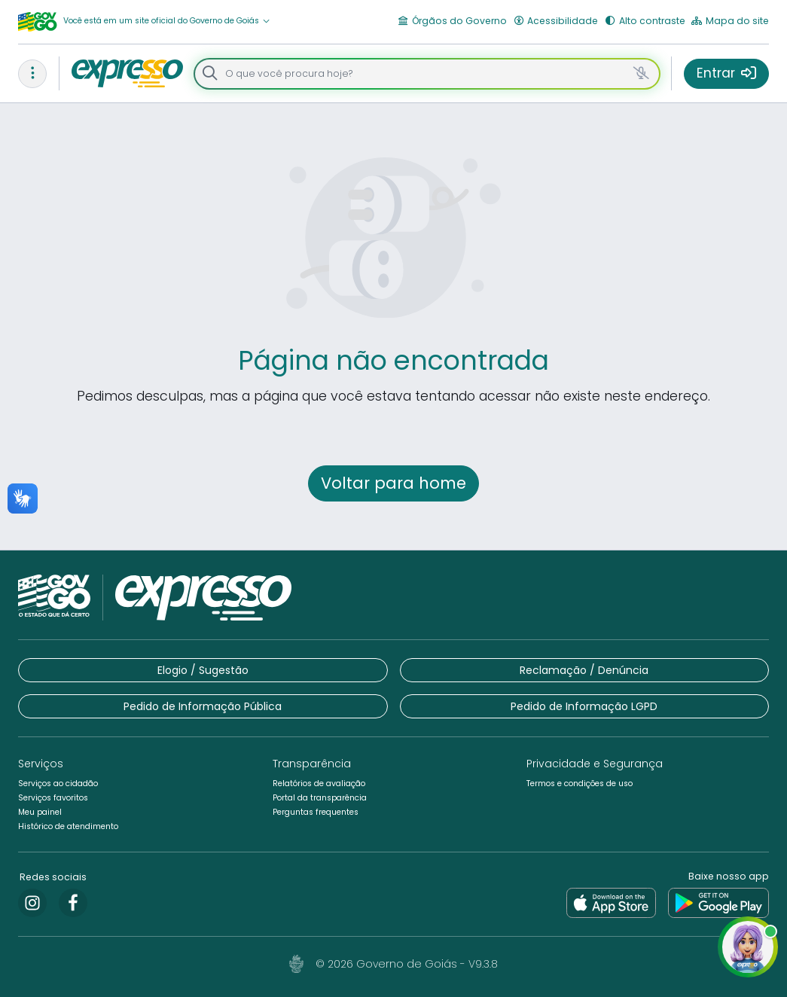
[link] (32, 903)
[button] (166, 21)
